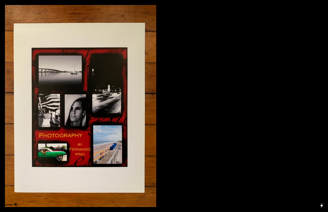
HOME (9, 204)
